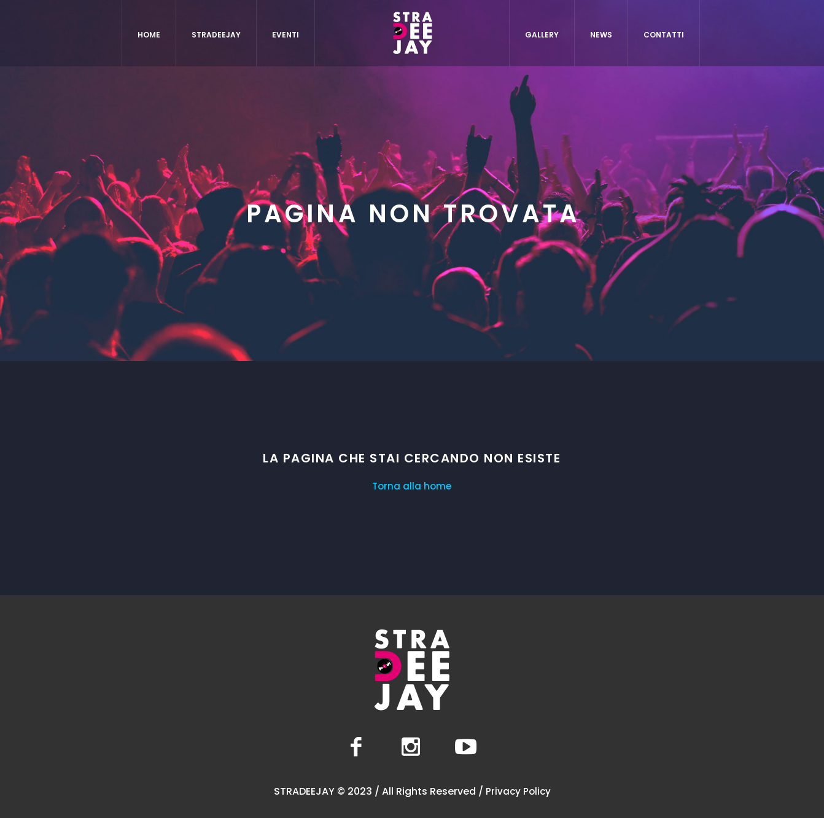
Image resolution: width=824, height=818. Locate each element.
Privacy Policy (518, 791)
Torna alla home (411, 486)
